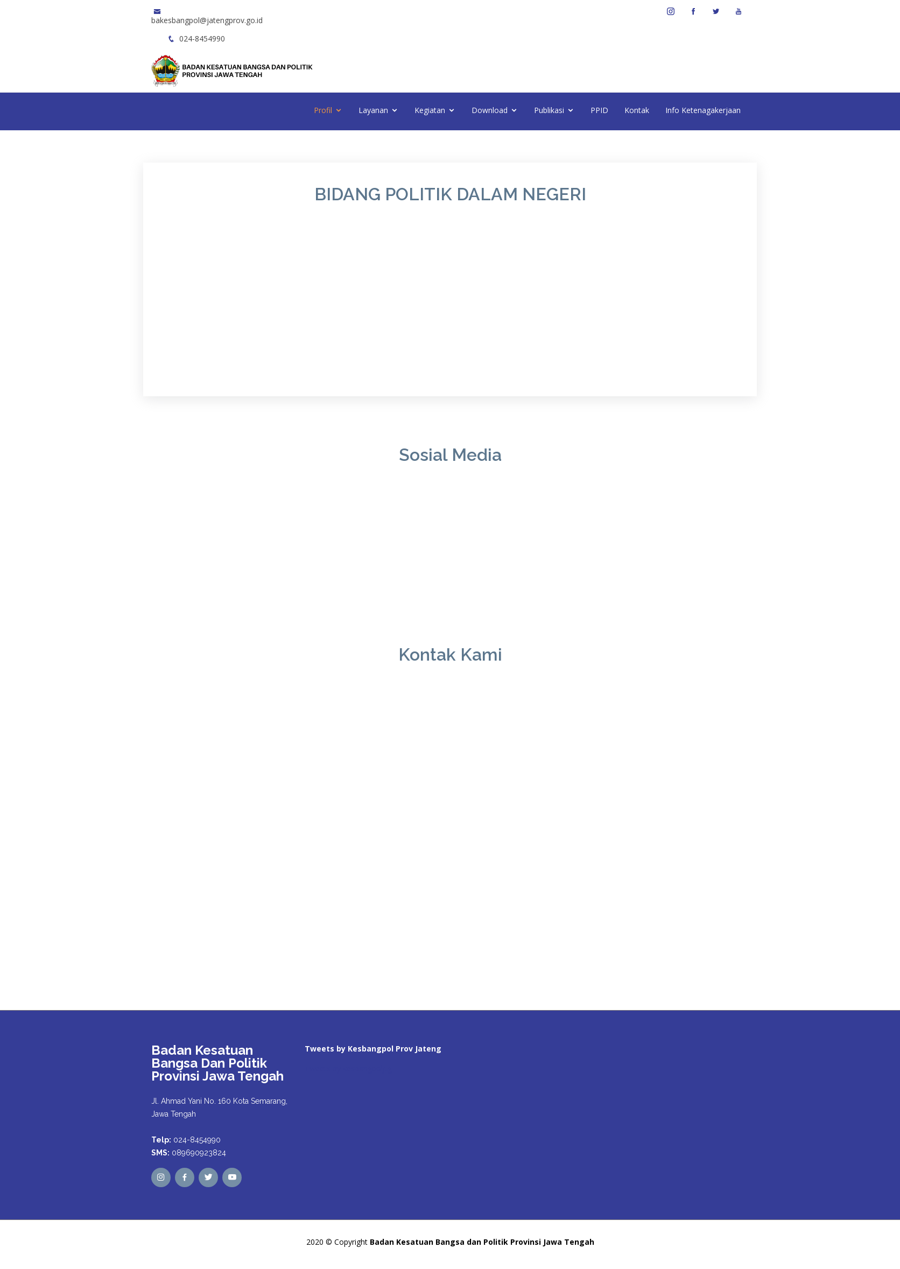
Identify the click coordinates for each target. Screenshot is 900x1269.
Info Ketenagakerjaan (703, 110)
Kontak (636, 110)
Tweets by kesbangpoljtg (348, 1068)
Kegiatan (429, 110)
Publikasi (549, 110)
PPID (599, 110)
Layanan (373, 110)
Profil (323, 110)
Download (490, 110)
